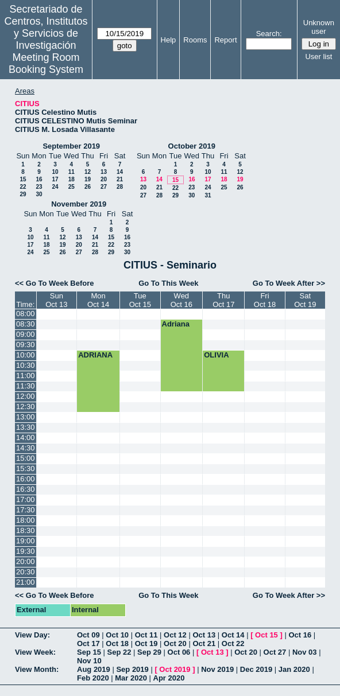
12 (87, 172)
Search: (269, 33)
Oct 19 (146, 643)
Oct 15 (266, 635)
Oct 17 (88, 643)
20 (104, 179)
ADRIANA (95, 355)
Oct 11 (146, 635)
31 (207, 195)
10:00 (25, 355)
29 (23, 194)
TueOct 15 (140, 300)
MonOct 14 (98, 300)
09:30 (25, 344)
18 (71, 179)
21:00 (25, 582)
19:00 (25, 540)
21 (120, 179)
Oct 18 (117, 643)
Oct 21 (203, 643)
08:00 (25, 313)
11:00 (25, 375)
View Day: (32, 635)
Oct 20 (175, 643)
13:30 (25, 427)
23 (39, 187)
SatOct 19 (305, 300)
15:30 (25, 468)
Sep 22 (119, 652)
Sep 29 (149, 652)
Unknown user (318, 27)
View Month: (37, 669)
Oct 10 (117, 635)
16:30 (25, 489)
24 (55, 187)
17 (55, 179)
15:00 (25, 458)
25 (71, 187)
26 (87, 187)
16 (39, 179)
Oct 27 (275, 652)
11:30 (25, 386)
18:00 (25, 520)
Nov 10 (89, 660)
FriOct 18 (265, 300)
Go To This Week (168, 283)
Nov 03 (304, 652)
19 (87, 179)
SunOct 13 (56, 300)
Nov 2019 (217, 669)
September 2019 (71, 146)
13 (104, 172)
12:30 (25, 406)
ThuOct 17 (223, 300)
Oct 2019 (174, 669)
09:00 (25, 334)
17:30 (25, 510)
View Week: (35, 652)
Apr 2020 (169, 678)
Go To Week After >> (289, 283)
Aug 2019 (93, 669)
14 (120, 172)
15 (23, 179)
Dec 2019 (256, 669)
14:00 (25, 437)
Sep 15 (89, 652)
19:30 (25, 551)
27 (104, 187)
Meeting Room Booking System (46, 63)
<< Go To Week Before (54, 283)
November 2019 (78, 204)
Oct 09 (88, 635)
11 (71, 172)
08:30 (25, 324)
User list (318, 56)
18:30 (25, 530)
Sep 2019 (132, 669)
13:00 (25, 417)
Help (168, 40)
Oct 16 (299, 635)
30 (39, 194)
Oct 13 (203, 635)
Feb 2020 (93, 678)
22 (23, 187)
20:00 (25, 561)
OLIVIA (216, 355)
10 (55, 172)
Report (225, 40)
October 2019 (191, 146)
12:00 (25, 396)
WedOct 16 (181, 300)
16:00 (25, 479)
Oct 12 (175, 635)
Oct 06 (179, 652)
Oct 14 (233, 635)
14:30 (25, 448)
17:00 (25, 499)
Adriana (176, 324)
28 (120, 187)
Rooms (195, 40)
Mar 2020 (131, 678)
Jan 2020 (294, 669)
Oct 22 (233, 643)
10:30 (25, 365)
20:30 (25, 571)
